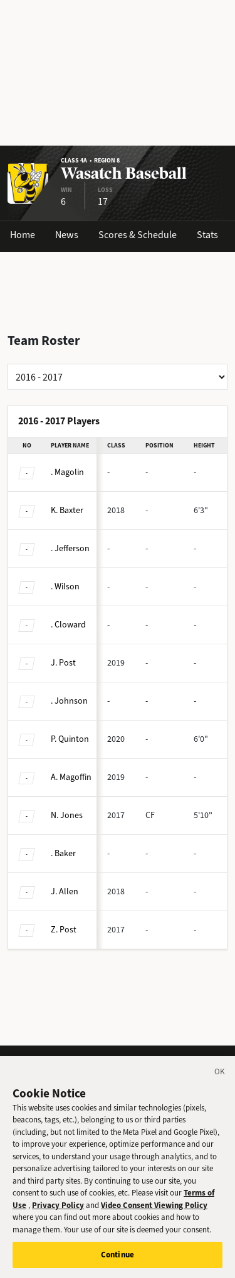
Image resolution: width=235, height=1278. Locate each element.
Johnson (69, 701)
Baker (63, 853)
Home (22, 234)
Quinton (70, 739)
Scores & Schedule (137, 234)
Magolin (67, 472)
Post (63, 663)
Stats (207, 234)
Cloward (68, 625)
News (66, 234)
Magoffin (71, 777)
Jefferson (70, 548)
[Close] (220, 1084)
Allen (64, 891)
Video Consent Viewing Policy (154, 1216)
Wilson (65, 586)
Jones (67, 815)
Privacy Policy (58, 1216)
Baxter (67, 510)
